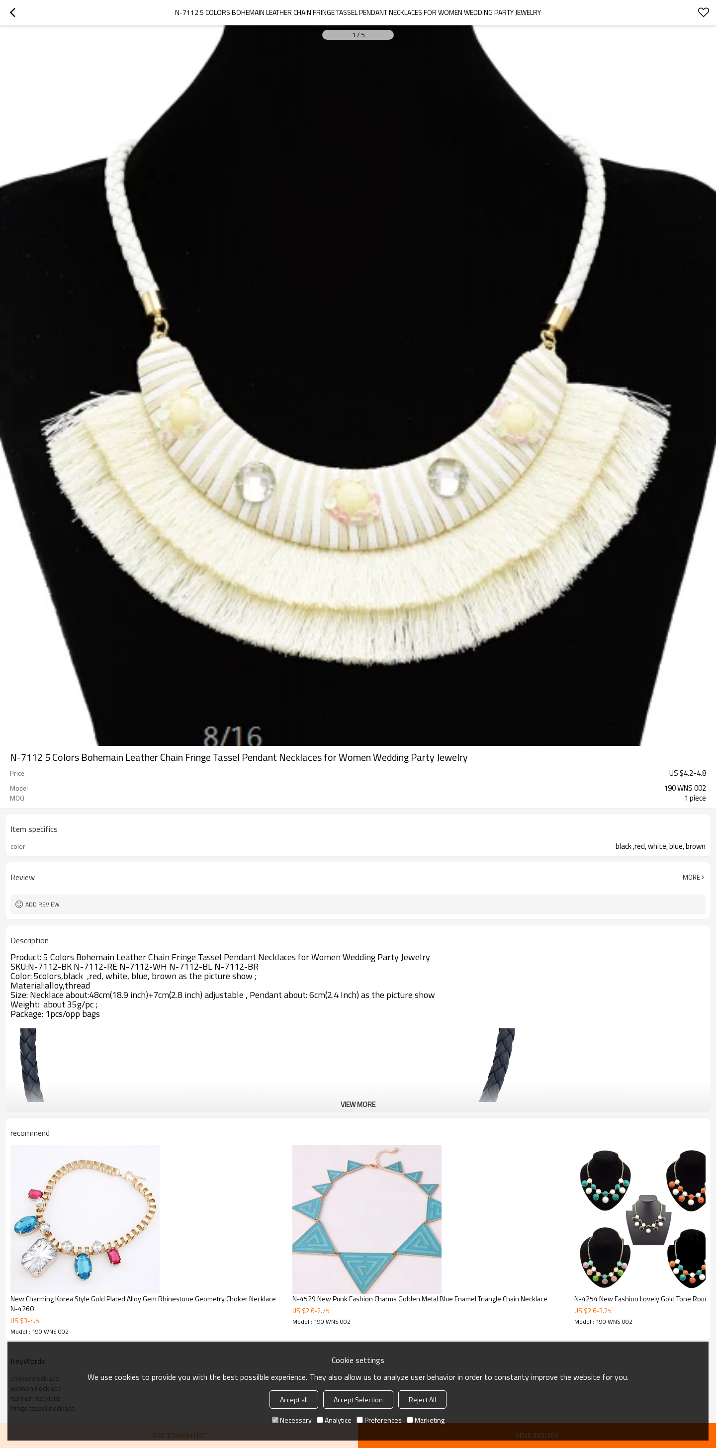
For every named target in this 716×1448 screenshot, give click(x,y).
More (691, 877)
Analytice (334, 1420)
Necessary (292, 1420)
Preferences (379, 1420)
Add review (42, 904)
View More (358, 1104)
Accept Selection (358, 1399)
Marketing (426, 1420)
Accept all (294, 1399)
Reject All (422, 1399)
